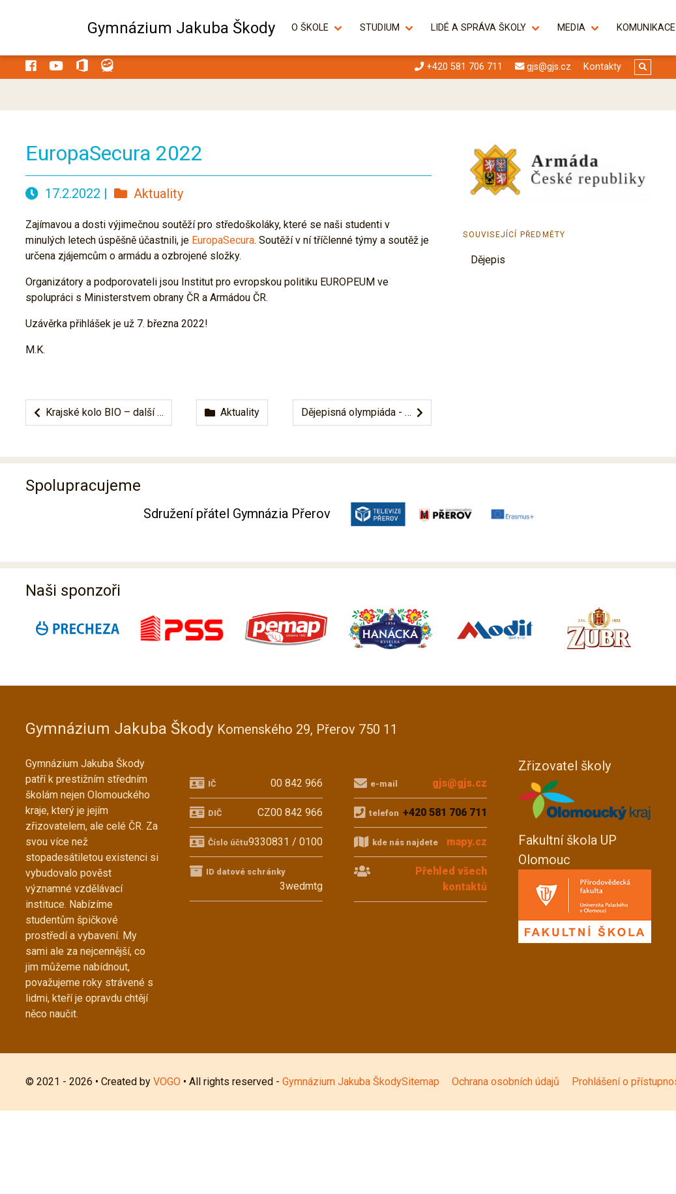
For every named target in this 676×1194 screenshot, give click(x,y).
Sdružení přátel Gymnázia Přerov (237, 513)
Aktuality (148, 193)
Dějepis (488, 260)
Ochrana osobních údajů (505, 1081)
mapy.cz (467, 842)
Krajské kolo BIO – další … (99, 412)
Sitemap (420, 1081)
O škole (317, 27)
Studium (387, 27)
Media (579, 27)
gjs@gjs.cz (459, 783)
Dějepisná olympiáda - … (362, 412)
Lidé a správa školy (485, 27)
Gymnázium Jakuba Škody (181, 28)
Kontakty (602, 66)
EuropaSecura (223, 240)
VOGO (167, 1081)
